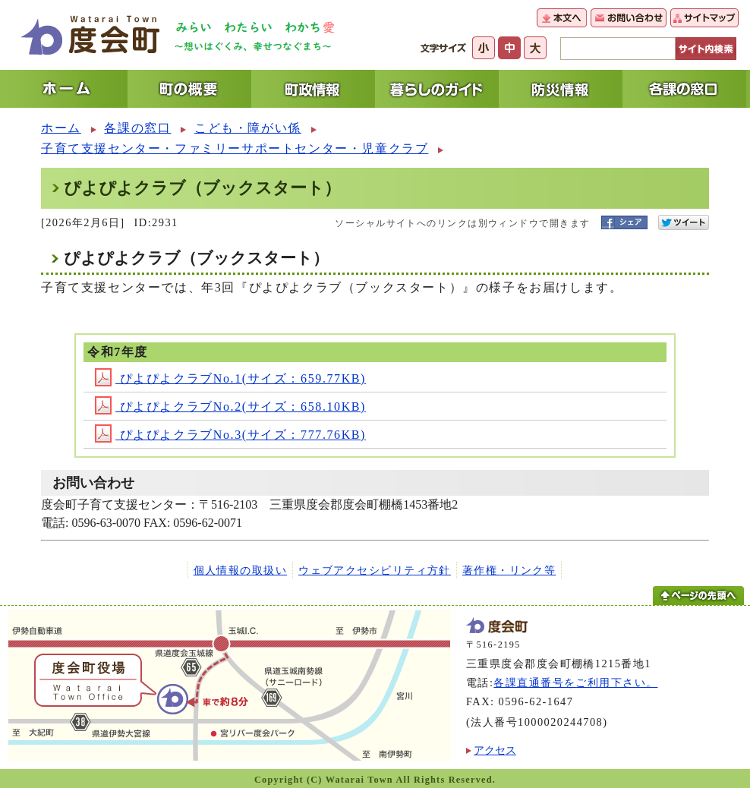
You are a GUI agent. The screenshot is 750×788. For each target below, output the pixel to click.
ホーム (61, 127)
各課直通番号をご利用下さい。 (575, 682)
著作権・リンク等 (509, 570)
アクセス (495, 750)
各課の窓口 (137, 127)
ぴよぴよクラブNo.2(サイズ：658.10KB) (230, 406)
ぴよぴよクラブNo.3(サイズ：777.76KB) (230, 434)
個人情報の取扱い (241, 570)
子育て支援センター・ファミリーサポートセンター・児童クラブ (234, 148)
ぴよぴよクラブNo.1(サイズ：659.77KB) (230, 378)
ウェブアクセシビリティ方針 (374, 570)
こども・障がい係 (247, 127)
